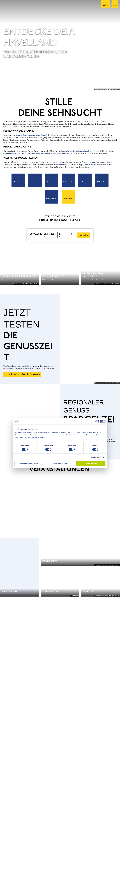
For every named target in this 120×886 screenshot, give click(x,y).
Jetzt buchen (83, 235)
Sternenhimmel (98, 162)
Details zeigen (96, 457)
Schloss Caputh (83, 151)
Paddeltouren (89, 165)
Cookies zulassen (90, 463)
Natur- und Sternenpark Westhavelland (30, 135)
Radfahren (60, 165)
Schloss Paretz (66, 151)
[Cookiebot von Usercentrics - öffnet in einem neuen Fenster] (96, 421)
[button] (18, 180)
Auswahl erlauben (60, 463)
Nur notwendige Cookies (29, 463)
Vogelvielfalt (37, 162)
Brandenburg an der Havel (16, 154)
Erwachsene (63, 237)
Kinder (73, 237)
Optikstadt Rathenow (64, 154)
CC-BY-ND (117, 89)
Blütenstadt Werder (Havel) (39, 154)
